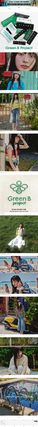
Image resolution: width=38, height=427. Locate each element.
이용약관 (1, 423)
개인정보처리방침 (4, 423)
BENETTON (9, 8)
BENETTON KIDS (28, 8)
